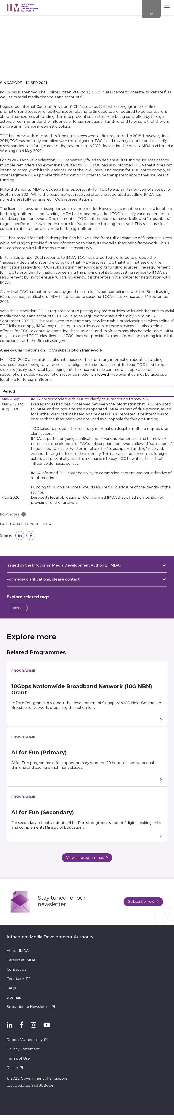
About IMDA (18, 951)
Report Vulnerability (27, 1040)
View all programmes (87, 857)
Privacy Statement (23, 1049)
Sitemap (14, 997)
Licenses (17, 608)
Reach (15, 1068)
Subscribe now (143, 901)
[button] (19, 535)
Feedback (18, 979)
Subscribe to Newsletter (31, 1007)
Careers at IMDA (21, 960)
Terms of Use (18, 1058)
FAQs (11, 988)
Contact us (16, 969)
